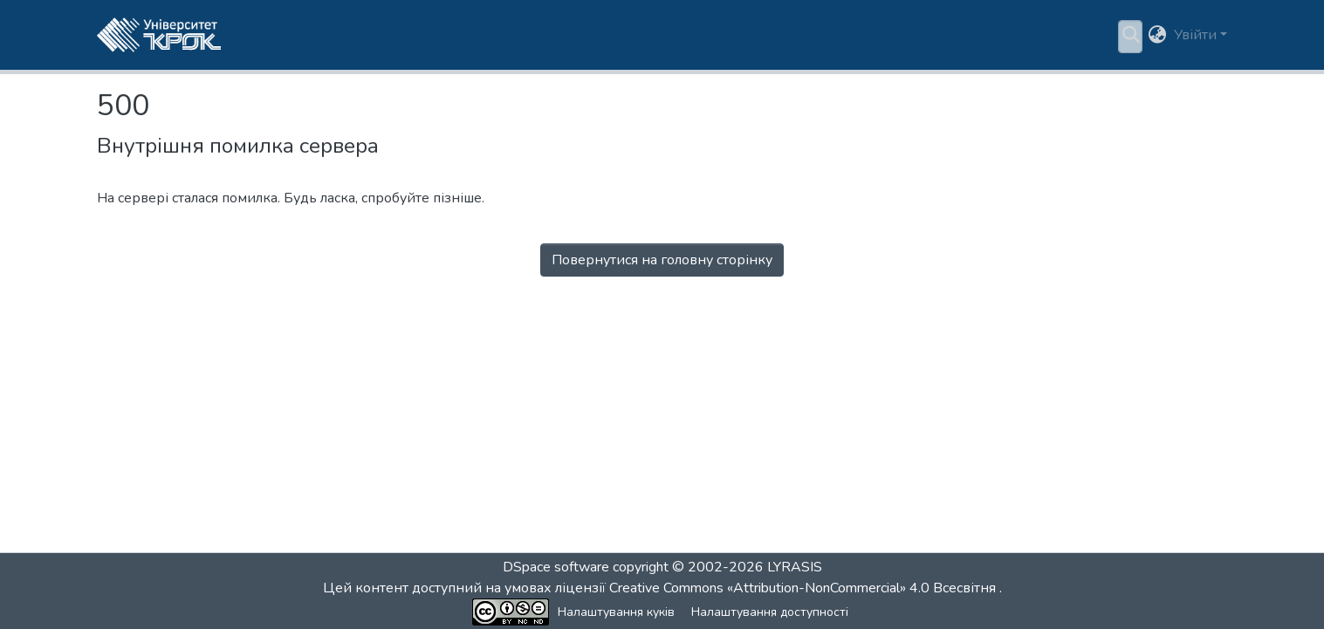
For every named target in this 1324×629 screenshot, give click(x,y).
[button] (159, 34)
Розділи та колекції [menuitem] (302, 34)
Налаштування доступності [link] (710, 612)
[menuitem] (462, 35)
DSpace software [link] (556, 567)
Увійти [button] (1197, 34)
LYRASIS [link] (794, 567)
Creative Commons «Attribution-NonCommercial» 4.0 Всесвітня (804, 588)
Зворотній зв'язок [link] (857, 612)
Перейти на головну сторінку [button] (662, 281)
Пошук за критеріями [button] (457, 34)
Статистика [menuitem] (595, 34)
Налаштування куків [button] (556, 612)
